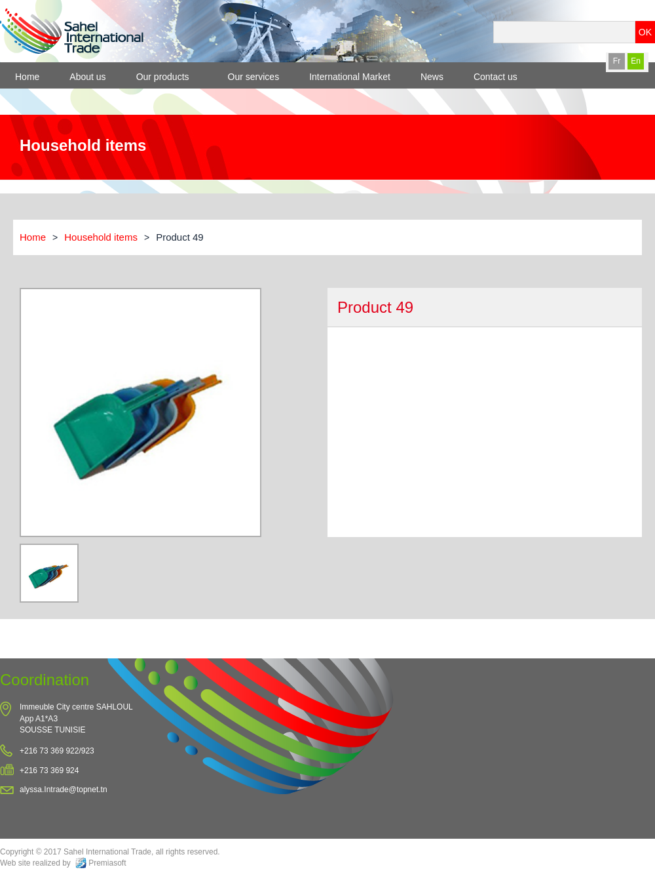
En (636, 61)
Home (33, 237)
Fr (616, 61)
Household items (101, 237)
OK (645, 32)
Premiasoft (107, 863)
